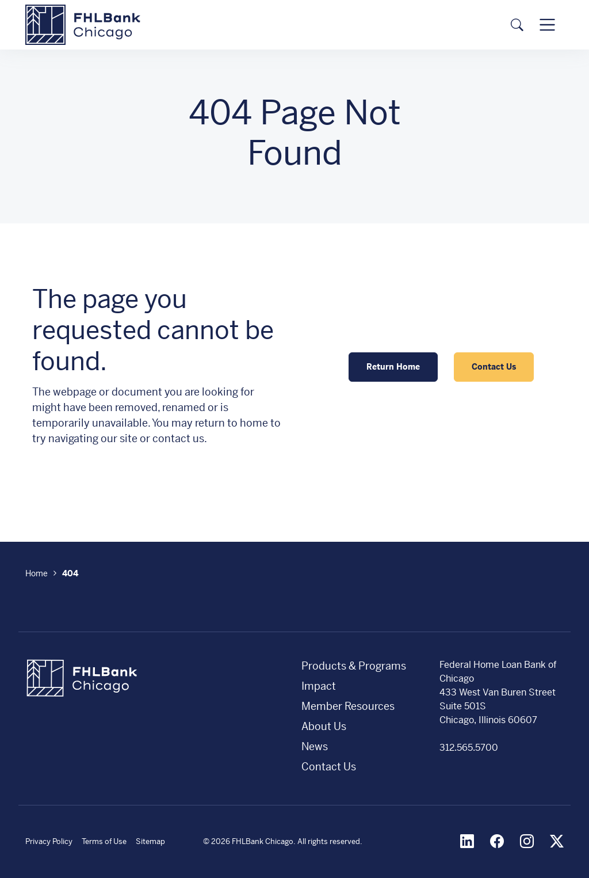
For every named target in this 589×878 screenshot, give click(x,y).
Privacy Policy (48, 841)
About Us (323, 726)
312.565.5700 (468, 748)
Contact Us (494, 367)
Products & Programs (353, 665)
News (314, 746)
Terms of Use (104, 841)
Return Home (393, 367)
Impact (318, 686)
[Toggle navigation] (547, 24)
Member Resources (348, 706)
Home (36, 573)
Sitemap (150, 841)
